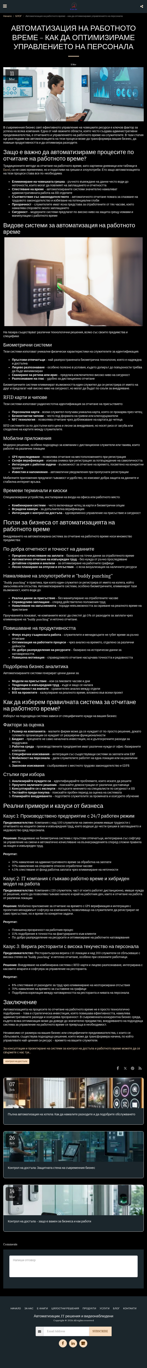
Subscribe (100, 1331)
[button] (4, 6)
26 (12, 1140)
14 (12, 1193)
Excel (6, 170)
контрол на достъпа (16, 1061)
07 (12, 1086)
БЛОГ (18, 16)
